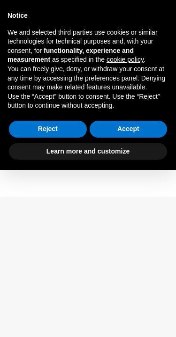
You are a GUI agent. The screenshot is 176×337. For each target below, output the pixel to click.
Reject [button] (48, 128)
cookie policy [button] (125, 59)
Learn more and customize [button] (88, 151)
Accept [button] (128, 128)
